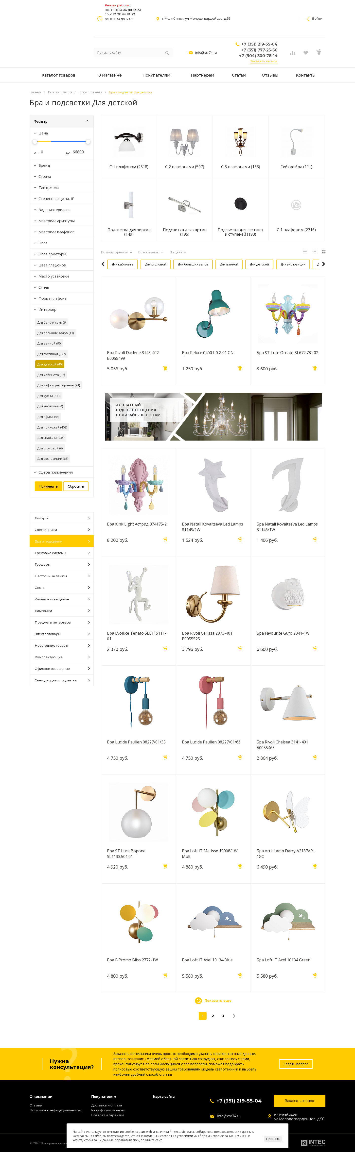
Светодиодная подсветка (62, 680)
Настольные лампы (62, 576)
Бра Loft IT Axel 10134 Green (284, 971)
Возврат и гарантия (107, 1115)
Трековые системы (62, 553)
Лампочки (62, 611)
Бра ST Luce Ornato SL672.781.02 (288, 364)
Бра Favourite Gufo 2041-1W (283, 645)
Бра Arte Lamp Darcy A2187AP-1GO (286, 865)
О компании (41, 1097)
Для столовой (148, 264)
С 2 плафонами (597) (184, 167)
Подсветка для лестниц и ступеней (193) (240, 232)
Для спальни (278, 276)
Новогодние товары (62, 645)
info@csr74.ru (206, 52)
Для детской (248, 264)
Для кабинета (116, 264)
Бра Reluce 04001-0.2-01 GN (208, 364)
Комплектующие (62, 657)
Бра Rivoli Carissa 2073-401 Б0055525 (207, 647)
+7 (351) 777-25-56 (259, 50)
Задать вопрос (296, 1064)
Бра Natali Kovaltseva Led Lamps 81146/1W (287, 538)
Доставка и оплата (106, 1105)
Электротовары (62, 634)
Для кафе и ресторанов (124, 276)
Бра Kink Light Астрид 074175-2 (137, 536)
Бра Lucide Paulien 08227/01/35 (136, 754)
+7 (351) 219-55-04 (259, 44)
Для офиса (161, 276)
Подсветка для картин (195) (185, 232)
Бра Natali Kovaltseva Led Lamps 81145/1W (212, 538)
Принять (273, 1138)
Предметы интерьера (62, 622)
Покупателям (103, 1097)
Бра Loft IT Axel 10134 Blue (207, 971)
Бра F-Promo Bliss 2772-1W (132, 971)
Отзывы (36, 1105)
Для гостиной (189, 276)
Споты (62, 587)
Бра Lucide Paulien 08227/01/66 (211, 754)
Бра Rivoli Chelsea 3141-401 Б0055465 (282, 756)
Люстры (62, 518)
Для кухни (218, 276)
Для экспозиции (280, 264)
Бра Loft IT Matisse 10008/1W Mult (210, 865)
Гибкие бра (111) (296, 167)
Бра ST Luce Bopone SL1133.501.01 (126, 865)
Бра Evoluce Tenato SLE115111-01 (136, 647)
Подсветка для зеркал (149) (128, 232)
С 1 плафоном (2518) (128, 167)
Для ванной (219, 264)
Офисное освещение (62, 668)
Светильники (62, 529)
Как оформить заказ (108, 1110)
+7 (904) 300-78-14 (258, 55)
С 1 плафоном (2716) (296, 230)
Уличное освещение (62, 599)
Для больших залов (184, 264)
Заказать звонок (263, 61)
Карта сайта (164, 1097)
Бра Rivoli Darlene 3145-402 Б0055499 (133, 367)
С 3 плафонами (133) (240, 167)
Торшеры (62, 564)
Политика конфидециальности (55, 1110)
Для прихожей (247, 276)
